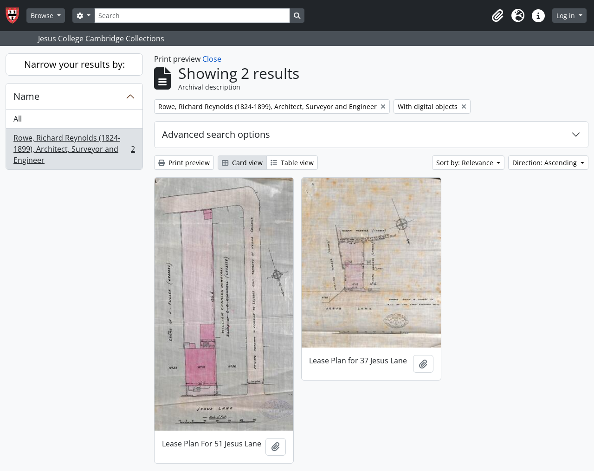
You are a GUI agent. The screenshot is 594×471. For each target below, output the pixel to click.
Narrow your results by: (74, 64)
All (17, 119)
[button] (497, 16)
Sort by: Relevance (465, 162)
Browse (43, 15)
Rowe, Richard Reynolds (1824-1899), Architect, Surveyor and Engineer (74, 149)
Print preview (184, 162)
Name (26, 96)
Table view (292, 162)
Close (211, 59)
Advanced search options (216, 134)
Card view (242, 162)
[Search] (192, 15)
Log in (566, 15)
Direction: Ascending (545, 162)
